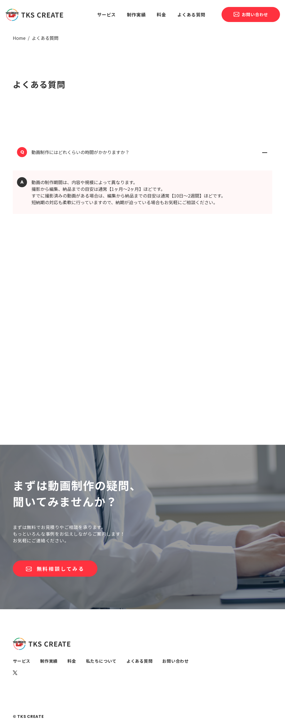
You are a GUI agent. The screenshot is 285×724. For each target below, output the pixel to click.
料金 (161, 14)
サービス (106, 14)
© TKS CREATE (28, 716)
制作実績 (136, 14)
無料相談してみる (55, 568)
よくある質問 (191, 14)
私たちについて (101, 661)
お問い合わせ (251, 14)
